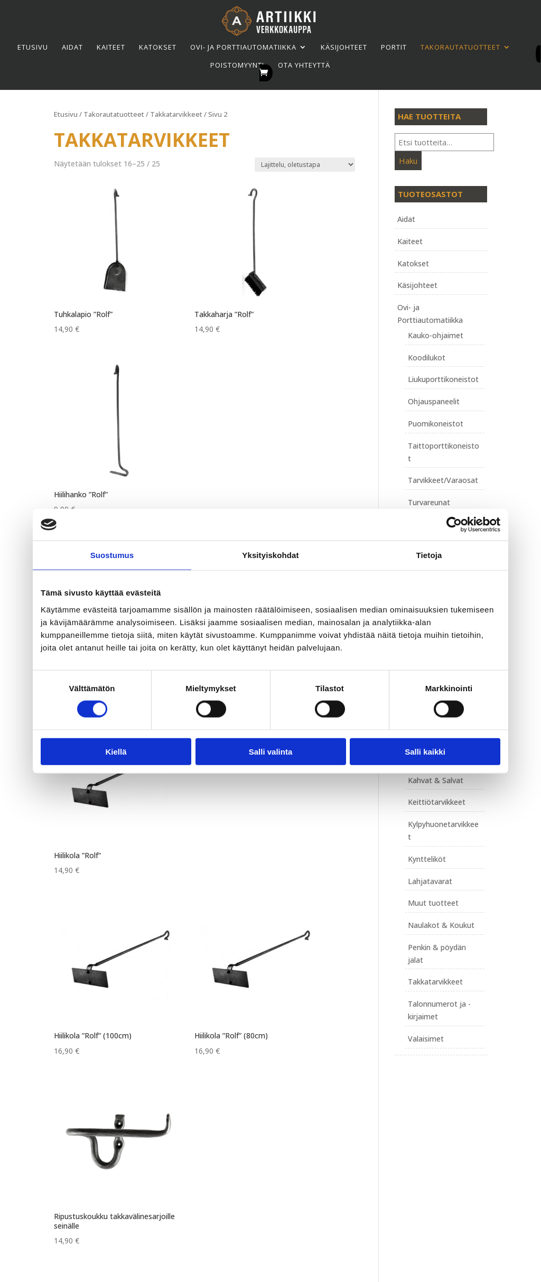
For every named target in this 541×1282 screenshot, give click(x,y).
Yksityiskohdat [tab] (270, 555)
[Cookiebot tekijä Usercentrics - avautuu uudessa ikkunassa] (454, 525)
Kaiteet (111, 47)
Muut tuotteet (433, 903)
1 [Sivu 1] (206, 800)
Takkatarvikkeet (176, 114)
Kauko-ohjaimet (435, 335)
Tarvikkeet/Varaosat (443, 480)
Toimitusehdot (234, 1118)
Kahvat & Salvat (435, 780)
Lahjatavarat (430, 881)
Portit (394, 47)
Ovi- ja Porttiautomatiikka (243, 47)
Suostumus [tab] (112, 555)
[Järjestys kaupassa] (305, 164)
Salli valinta (271, 751)
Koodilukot (426, 357)
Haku (408, 160)
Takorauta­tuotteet (460, 47)
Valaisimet (426, 1039)
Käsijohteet (344, 47)
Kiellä (115, 751)
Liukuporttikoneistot (443, 379)
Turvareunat (429, 502)
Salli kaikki (425, 751)
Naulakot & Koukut (441, 925)
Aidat (72, 47)
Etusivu (32, 47)
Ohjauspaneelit (434, 401)
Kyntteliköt (427, 859)
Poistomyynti (237, 65)
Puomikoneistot (435, 424)
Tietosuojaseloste (241, 1131)
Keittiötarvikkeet (436, 802)
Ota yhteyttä (304, 65)
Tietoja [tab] (429, 555)
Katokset (157, 47)
